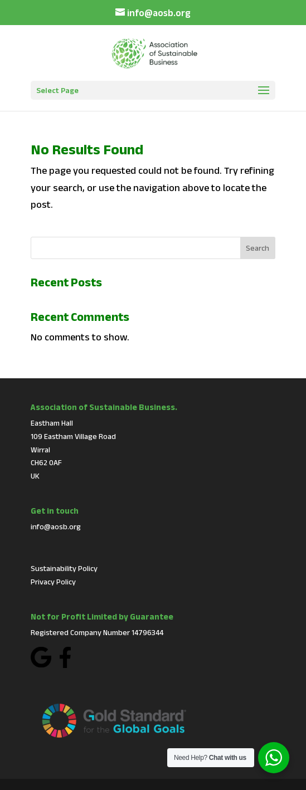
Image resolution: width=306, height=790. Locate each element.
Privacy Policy (53, 581)
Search (257, 247)
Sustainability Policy (64, 568)
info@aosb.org (56, 526)
